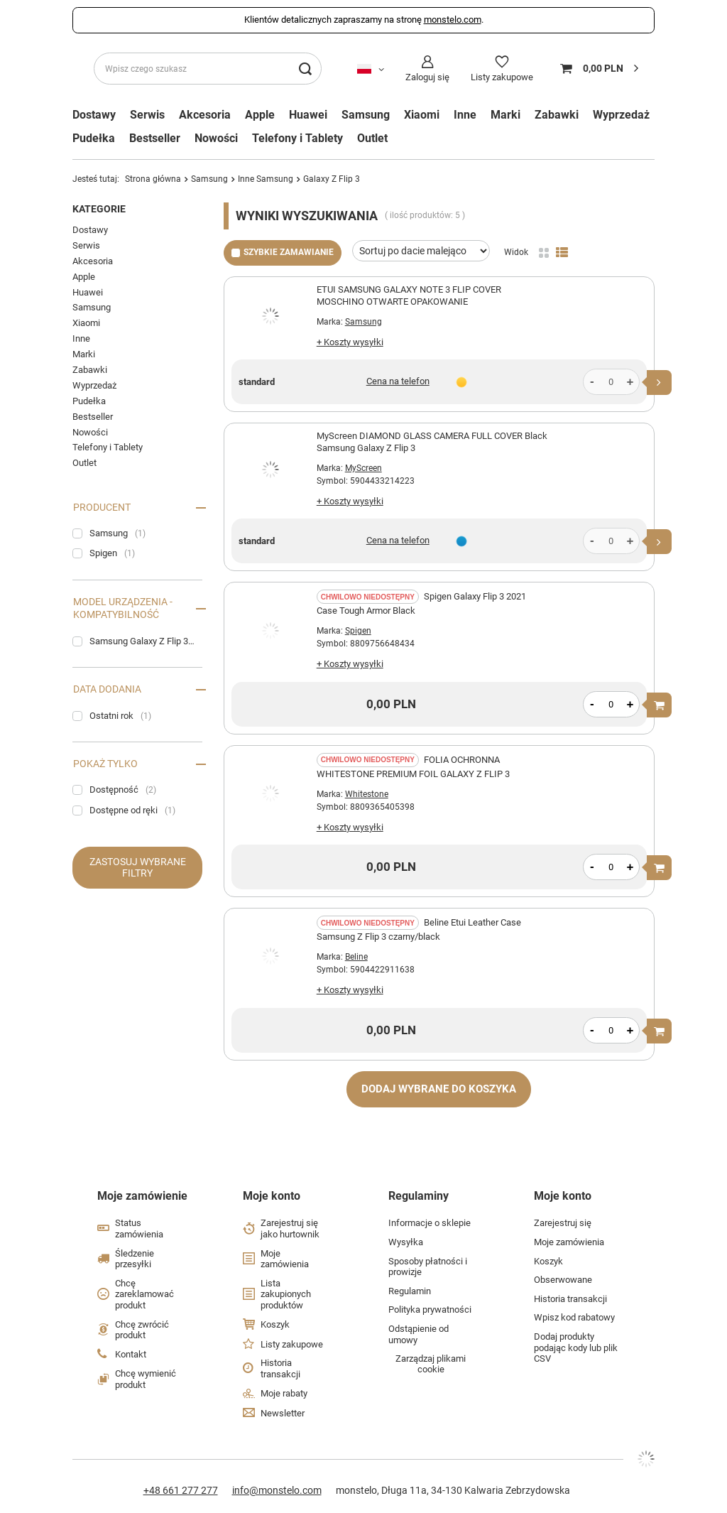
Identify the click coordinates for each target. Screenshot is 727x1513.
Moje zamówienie (142, 1196)
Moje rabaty (284, 1393)
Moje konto (271, 1196)
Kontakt (130, 1354)
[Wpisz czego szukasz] (207, 69)
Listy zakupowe (502, 77)
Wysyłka (405, 1242)
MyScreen (363, 468)
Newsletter (283, 1413)
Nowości (216, 138)
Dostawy (90, 229)
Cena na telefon (398, 381)
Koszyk (275, 1324)
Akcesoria (205, 115)
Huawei (308, 115)
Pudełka (93, 138)
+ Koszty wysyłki (350, 342)
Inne (465, 115)
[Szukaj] (306, 69)
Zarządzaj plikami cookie (430, 1363)
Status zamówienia (139, 1229)
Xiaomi (421, 115)
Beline (356, 957)
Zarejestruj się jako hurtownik (290, 1229)
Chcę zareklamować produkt (144, 1294)
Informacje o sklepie (429, 1223)
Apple (260, 115)
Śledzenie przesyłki (134, 1259)
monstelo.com (452, 19)
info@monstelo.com (277, 1490)
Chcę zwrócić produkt (142, 1330)
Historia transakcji (280, 1368)
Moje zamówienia (285, 1259)
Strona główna (153, 179)
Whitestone (366, 794)
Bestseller (154, 138)
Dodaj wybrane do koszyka (438, 1089)
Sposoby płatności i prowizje (427, 1267)
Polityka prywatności (429, 1309)
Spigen (358, 631)
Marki (83, 354)
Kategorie (99, 209)
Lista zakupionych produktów (286, 1294)
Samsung (365, 115)
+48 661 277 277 (180, 1490)
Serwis (147, 115)
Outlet (372, 138)
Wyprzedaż (621, 115)
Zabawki (557, 115)
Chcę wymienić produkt (145, 1379)
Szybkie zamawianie (289, 252)
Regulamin (409, 1291)
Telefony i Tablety (297, 138)
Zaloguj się (427, 77)
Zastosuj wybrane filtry (137, 867)
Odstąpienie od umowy (418, 1334)
